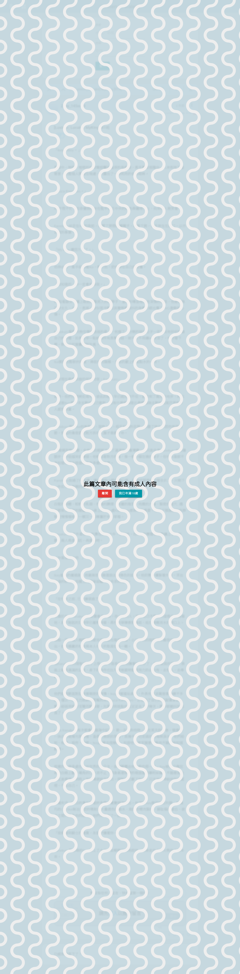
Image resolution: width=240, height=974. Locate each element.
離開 (105, 493)
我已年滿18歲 (128, 493)
